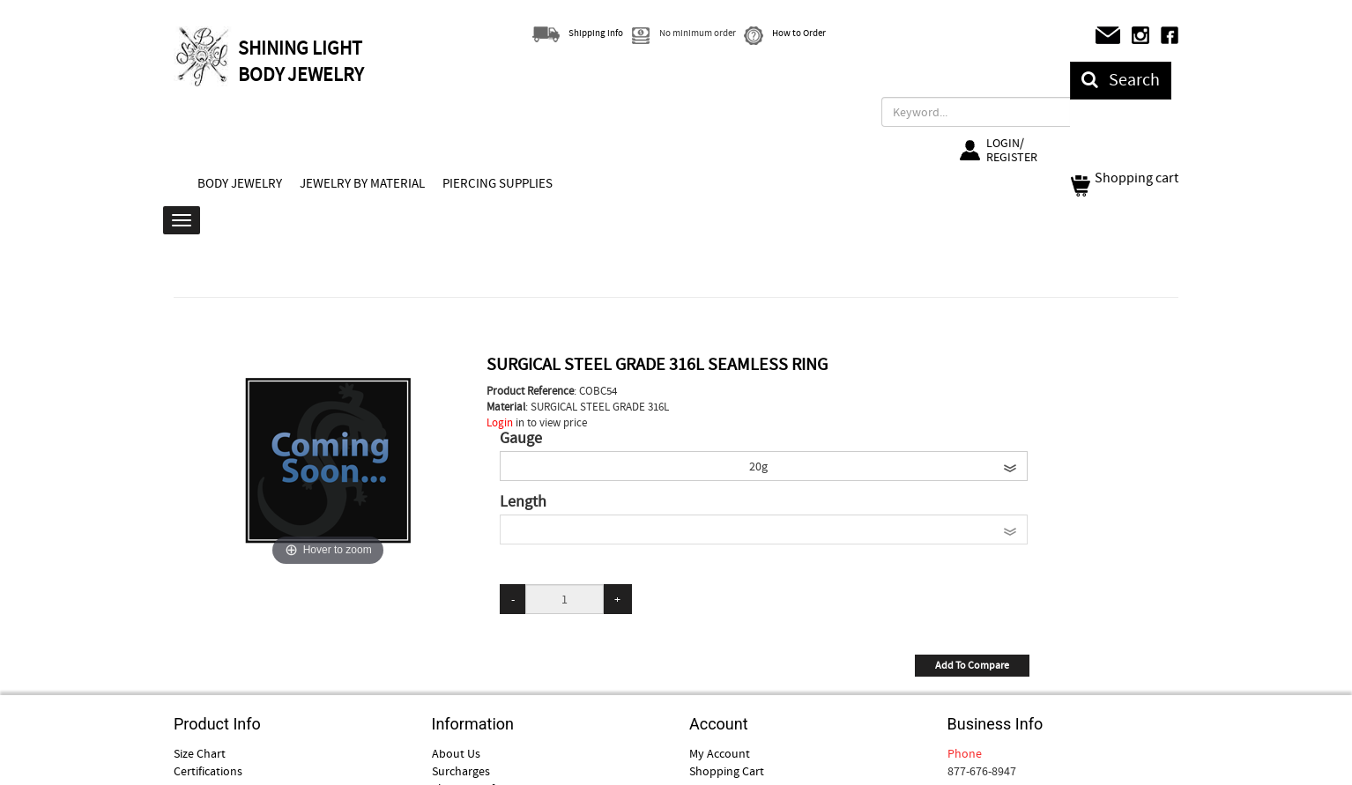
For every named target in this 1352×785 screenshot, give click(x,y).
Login (500, 422)
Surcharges (461, 771)
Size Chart (200, 753)
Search (1120, 80)
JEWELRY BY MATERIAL (362, 183)
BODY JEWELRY (239, 183)
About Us (456, 753)
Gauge (521, 439)
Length (523, 502)
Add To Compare (972, 665)
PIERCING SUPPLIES (497, 183)
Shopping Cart (726, 771)
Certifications (208, 771)
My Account (719, 753)
